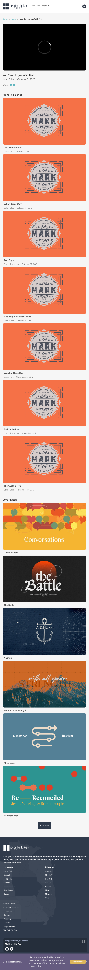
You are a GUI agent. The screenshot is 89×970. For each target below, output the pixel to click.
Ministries (49, 867)
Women (48, 886)
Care (47, 898)
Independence (9, 886)
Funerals (6, 922)
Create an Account (11, 907)
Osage (6, 894)
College (48, 883)
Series (5, 19)
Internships (7, 911)
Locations (8, 867)
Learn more (78, 962)
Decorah (6, 875)
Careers (6, 915)
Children (48, 871)
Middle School (51, 875)
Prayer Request (9, 926)
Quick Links (9, 903)
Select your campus (40, 5)
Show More (44, 825)
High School (50, 879)
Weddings (7, 919)
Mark (14, 19)
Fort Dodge (8, 879)
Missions (48, 894)
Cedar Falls (8, 871)
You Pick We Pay (10, 930)
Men (47, 890)
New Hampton (9, 890)
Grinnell (6, 883)
